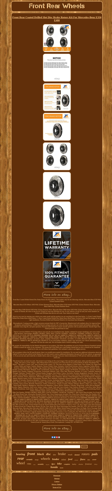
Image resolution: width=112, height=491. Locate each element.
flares (82, 459)
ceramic (29, 459)
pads (95, 454)
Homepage (56, 475)
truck (70, 454)
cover (94, 459)
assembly (41, 464)
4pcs (53, 464)
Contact (56, 481)
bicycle (47, 464)
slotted (76, 455)
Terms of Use (57, 487)
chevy (95, 464)
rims (29, 463)
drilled (63, 460)
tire (54, 454)
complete (67, 464)
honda (54, 467)
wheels (45, 459)
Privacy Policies (57, 484)
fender (55, 459)
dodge (36, 460)
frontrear (88, 464)
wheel (20, 463)
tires (89, 460)
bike (59, 463)
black (40, 454)
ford (70, 459)
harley (74, 464)
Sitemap (57, 478)
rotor (34, 464)
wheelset (80, 464)
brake (62, 454)
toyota (61, 468)
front (31, 454)
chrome (76, 460)
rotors (85, 454)
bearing (20, 454)
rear (20, 458)
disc (48, 454)
